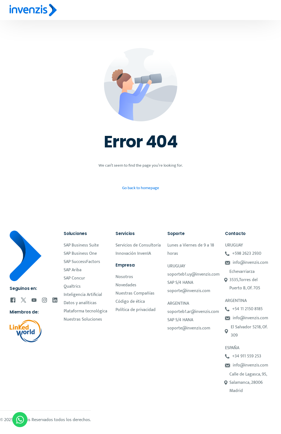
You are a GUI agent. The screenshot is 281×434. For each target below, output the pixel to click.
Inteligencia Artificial (83, 294)
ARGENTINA (178, 303)
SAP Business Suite (81, 245)
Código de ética (130, 301)
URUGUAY (176, 266)
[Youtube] (34, 300)
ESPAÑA (232, 348)
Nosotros (124, 277)
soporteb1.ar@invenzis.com (193, 311)
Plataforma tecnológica (85, 311)
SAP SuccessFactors (82, 261)
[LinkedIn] (55, 300)
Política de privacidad (136, 309)
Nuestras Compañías (135, 293)
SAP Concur (74, 278)
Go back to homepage (140, 187)
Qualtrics (72, 286)
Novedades (126, 285)
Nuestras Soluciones (83, 319)
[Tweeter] (23, 300)
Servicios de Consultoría (138, 245)
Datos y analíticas (80, 303)
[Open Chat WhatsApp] (19, 419)
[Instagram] (44, 300)
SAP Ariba (73, 270)
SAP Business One (80, 253)
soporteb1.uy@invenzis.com (193, 274)
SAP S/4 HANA (180, 282)
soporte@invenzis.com (188, 291)
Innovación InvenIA (133, 253)
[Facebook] (13, 300)
